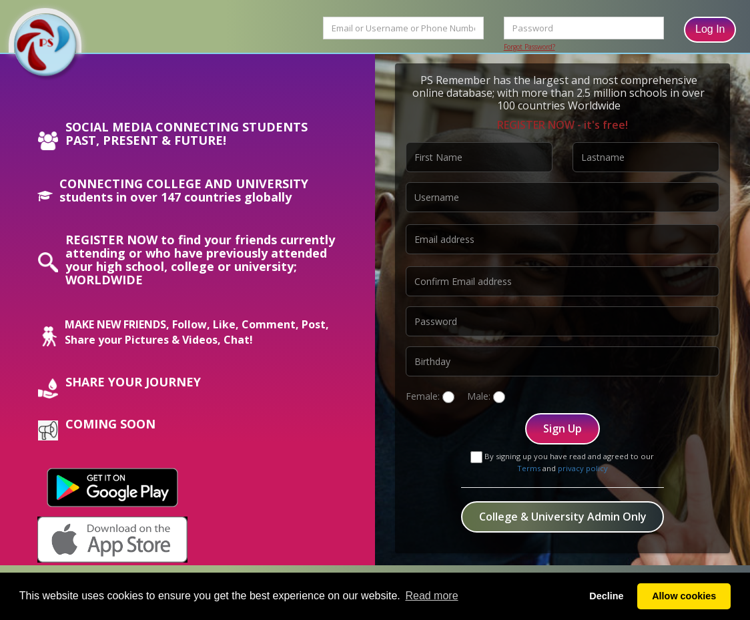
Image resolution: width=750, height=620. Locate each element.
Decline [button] (606, 596)
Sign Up (562, 428)
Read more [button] (431, 595)
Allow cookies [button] (684, 596)
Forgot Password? (529, 46)
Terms (528, 468)
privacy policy (583, 468)
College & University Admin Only (563, 516)
